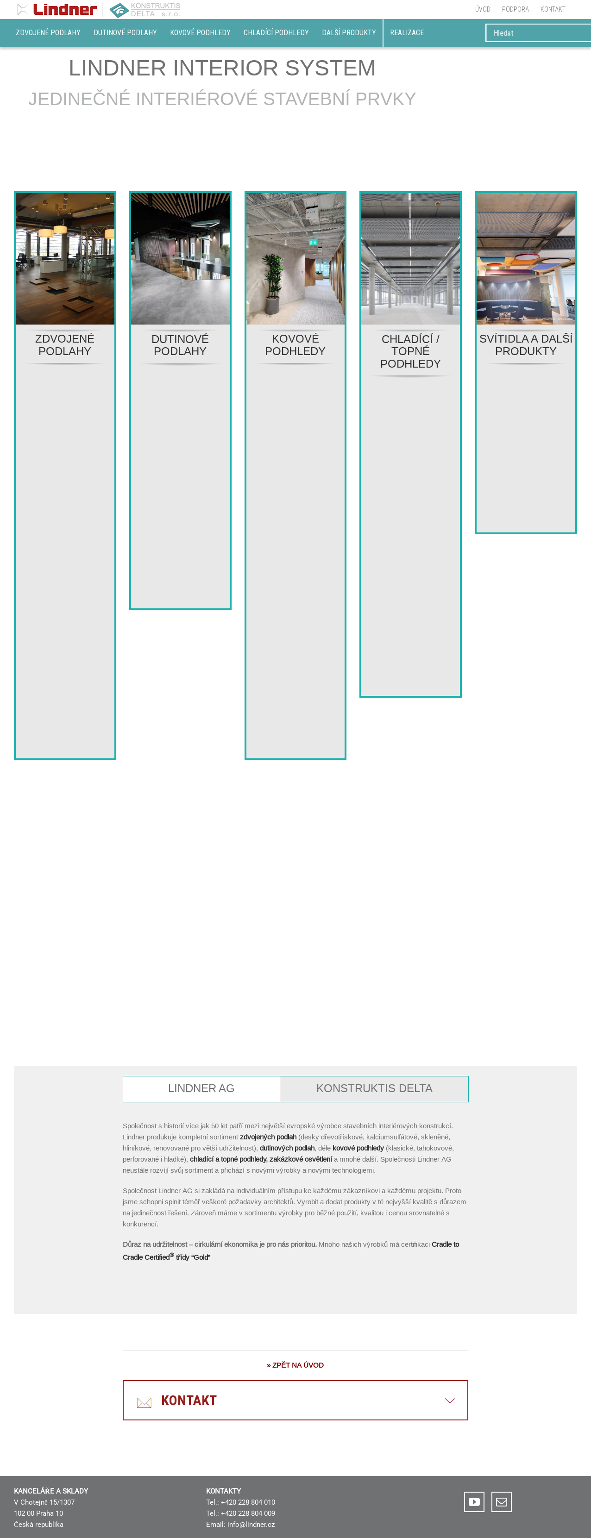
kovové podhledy (359, 1148)
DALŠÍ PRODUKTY (349, 32)
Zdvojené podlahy (48, 32)
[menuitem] (482, 9)
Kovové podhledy (200, 32)
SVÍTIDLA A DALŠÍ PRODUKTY (526, 345)
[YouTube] (474, 1502)
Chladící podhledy (276, 32)
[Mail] (501, 1502)
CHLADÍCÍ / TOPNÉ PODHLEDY (410, 351)
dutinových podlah (287, 1148)
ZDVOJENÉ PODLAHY (64, 345)
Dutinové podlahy (125, 32)
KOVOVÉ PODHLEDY (295, 345)
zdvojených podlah (268, 1137)
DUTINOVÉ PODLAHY (180, 345)
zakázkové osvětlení (301, 1159)
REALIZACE (407, 32)
